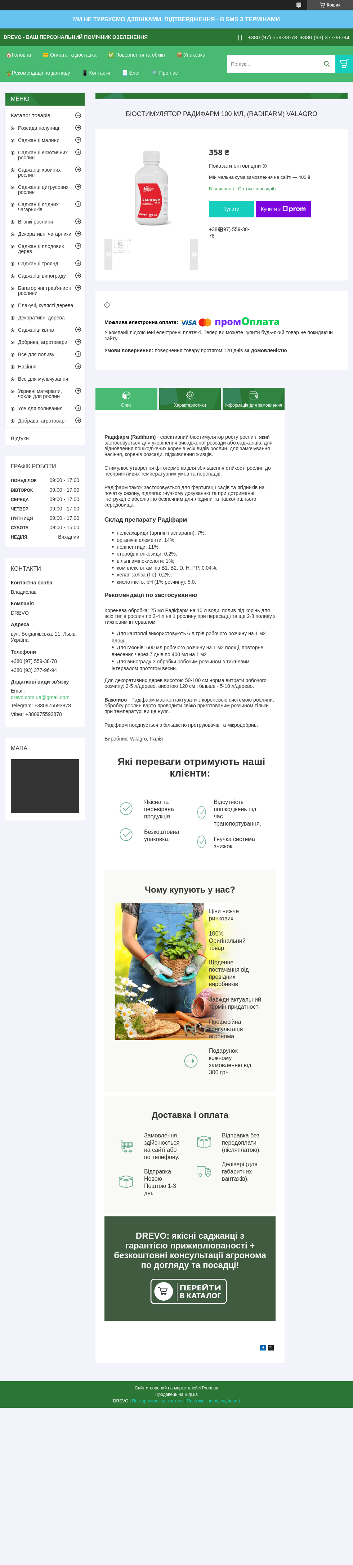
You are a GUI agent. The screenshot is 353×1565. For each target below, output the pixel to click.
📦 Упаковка (190, 55)
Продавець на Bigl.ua (176, 1394)
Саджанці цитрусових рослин (43, 189)
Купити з (283, 209)
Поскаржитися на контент (157, 1400)
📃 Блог (131, 73)
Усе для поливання (40, 408)
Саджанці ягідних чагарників (38, 207)
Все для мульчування (43, 379)
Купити (231, 209)
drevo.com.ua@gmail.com (40, 697)
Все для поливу (36, 354)
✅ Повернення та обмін (136, 55)
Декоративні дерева (41, 317)
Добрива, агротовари (42, 342)
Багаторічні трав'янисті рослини (44, 290)
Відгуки (20, 438)
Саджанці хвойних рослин (39, 172)
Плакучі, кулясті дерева (45, 305)
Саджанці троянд (38, 263)
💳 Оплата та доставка (70, 55)
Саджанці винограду (42, 276)
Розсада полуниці (38, 128)
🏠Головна (18, 55)
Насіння (27, 367)
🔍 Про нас (165, 73)
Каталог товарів (30, 115)
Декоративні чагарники (44, 234)
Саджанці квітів (36, 330)
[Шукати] (326, 64)
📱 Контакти (96, 73)
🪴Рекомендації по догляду (38, 73)
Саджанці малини (38, 140)
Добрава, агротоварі (42, 421)
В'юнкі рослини (35, 222)
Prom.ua (210, 1388)
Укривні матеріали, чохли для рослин (40, 393)
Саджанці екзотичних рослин (43, 155)
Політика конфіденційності (213, 1400)
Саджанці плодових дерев (41, 248)
